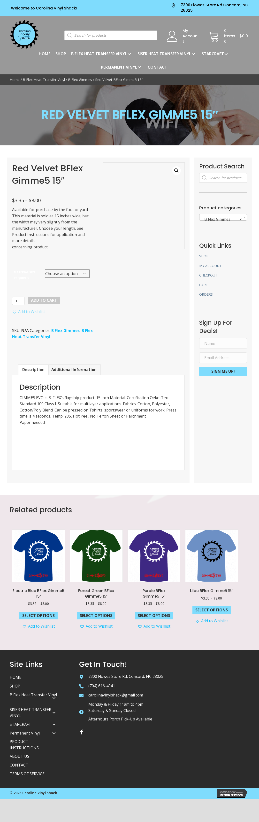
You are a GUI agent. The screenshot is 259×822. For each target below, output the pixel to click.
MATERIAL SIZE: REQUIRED (25, 275)
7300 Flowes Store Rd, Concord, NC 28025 (125, 676)
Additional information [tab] (74, 369)
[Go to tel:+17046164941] (81, 686)
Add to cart (44, 300)
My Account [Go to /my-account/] (190, 36)
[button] (28, 312)
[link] (44, 54)
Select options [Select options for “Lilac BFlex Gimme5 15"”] (211, 610)
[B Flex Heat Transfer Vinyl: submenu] (129, 54)
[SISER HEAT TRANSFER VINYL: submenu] (54, 712)
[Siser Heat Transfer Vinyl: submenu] (193, 54)
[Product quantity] (18, 301)
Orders (206, 294)
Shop (203, 256)
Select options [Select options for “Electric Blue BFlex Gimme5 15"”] (38, 615)
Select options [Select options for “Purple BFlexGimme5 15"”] (154, 615)
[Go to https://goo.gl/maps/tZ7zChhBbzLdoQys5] (81, 676)
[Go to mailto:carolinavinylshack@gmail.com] (81, 695)
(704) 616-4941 (101, 685)
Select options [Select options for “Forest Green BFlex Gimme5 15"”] (96, 615)
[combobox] (223, 217)
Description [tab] (33, 369)
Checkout (208, 275)
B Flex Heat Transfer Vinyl (44, 79)
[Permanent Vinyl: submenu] (139, 67)
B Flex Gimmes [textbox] (221, 219)
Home (15, 79)
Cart (203, 285)
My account (210, 265)
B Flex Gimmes (80, 79)
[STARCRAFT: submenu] (226, 54)
